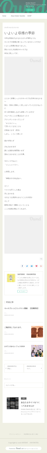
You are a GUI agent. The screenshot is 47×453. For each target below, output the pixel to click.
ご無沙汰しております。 (13, 327)
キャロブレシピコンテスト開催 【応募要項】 (21, 308)
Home (4, 16)
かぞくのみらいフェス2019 (14, 347)
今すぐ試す (30, 10)
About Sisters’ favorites (18, 16)
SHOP (29, 16)
